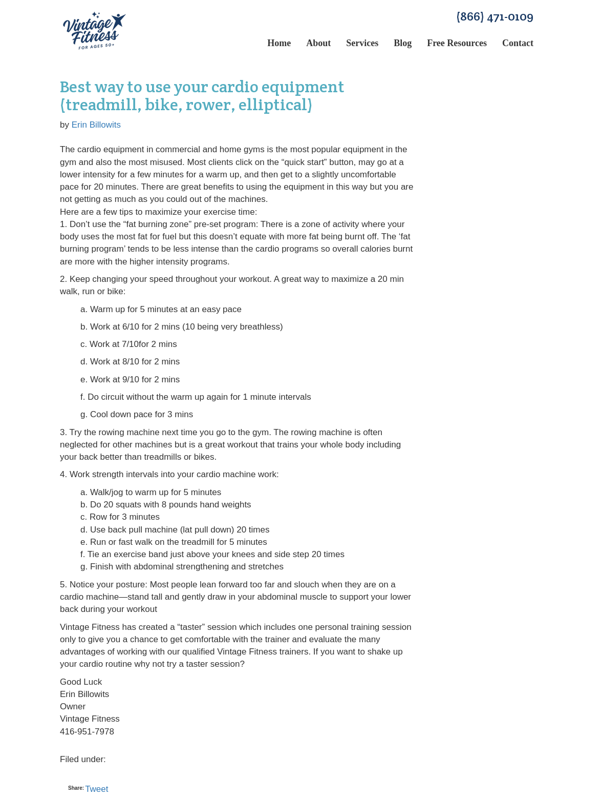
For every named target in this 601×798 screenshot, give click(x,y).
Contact (517, 43)
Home (279, 43)
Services (362, 43)
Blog (403, 43)
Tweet (96, 789)
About (318, 43)
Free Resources (457, 43)
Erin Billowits (96, 125)
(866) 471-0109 (494, 16)
